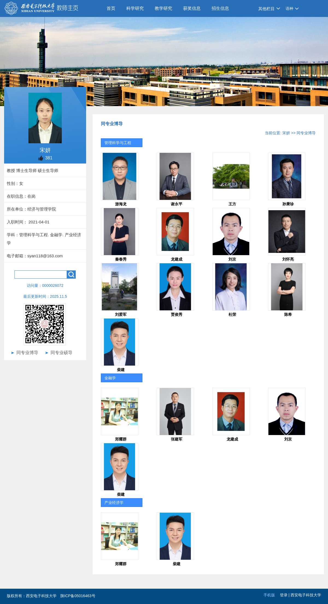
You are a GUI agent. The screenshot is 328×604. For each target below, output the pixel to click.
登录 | (285, 595)
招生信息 (220, 8)
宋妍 (286, 133)
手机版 (269, 595)
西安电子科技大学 (306, 595)
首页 (111, 8)
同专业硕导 (61, 352)
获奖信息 (192, 8)
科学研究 (135, 8)
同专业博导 (27, 352)
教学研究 (163, 8)
